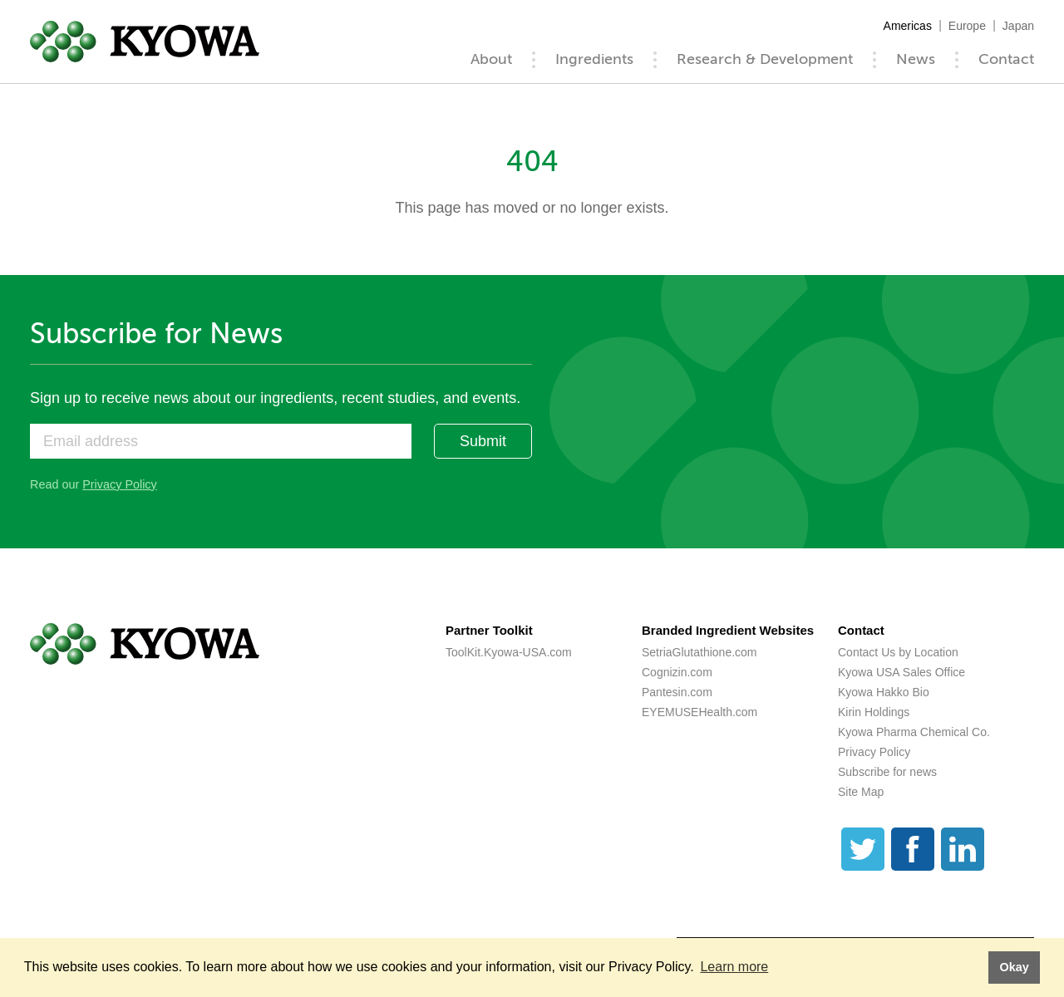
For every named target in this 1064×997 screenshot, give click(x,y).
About (491, 59)
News (915, 59)
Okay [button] (1013, 967)
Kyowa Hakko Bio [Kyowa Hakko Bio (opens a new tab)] (883, 692)
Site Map (861, 791)
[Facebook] (912, 849)
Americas (908, 25)
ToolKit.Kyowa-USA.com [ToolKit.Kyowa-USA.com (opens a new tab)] (509, 652)
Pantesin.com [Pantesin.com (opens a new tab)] (677, 692)
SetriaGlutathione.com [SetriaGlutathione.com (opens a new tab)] (699, 652)
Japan (1018, 25)
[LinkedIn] (962, 849)
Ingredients (594, 59)
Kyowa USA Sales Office (901, 672)
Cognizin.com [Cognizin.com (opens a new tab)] (677, 672)
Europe (967, 25)
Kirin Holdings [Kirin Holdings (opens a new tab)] (873, 712)
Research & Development (765, 59)
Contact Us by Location (898, 652)
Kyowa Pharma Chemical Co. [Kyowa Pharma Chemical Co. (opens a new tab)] (914, 732)
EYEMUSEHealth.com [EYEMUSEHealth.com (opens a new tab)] (699, 712)
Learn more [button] (734, 967)
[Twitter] (862, 849)
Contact (1006, 59)
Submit (483, 441)
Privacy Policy (119, 484)
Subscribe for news (887, 771)
